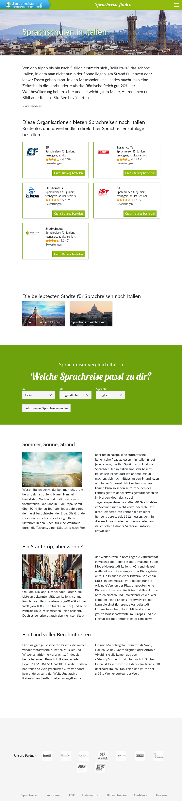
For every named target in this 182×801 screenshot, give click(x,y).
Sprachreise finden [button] (113, 4)
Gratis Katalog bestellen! (69, 173)
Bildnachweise (117, 795)
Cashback (140, 795)
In (23, 389)
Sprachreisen (30, 795)
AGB (72, 795)
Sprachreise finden (46, 408)
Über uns (161, 795)
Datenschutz (91, 795)
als (61, 389)
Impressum (53, 795)
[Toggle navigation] (176, 5)
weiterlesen (33, 106)
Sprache (102, 389)
